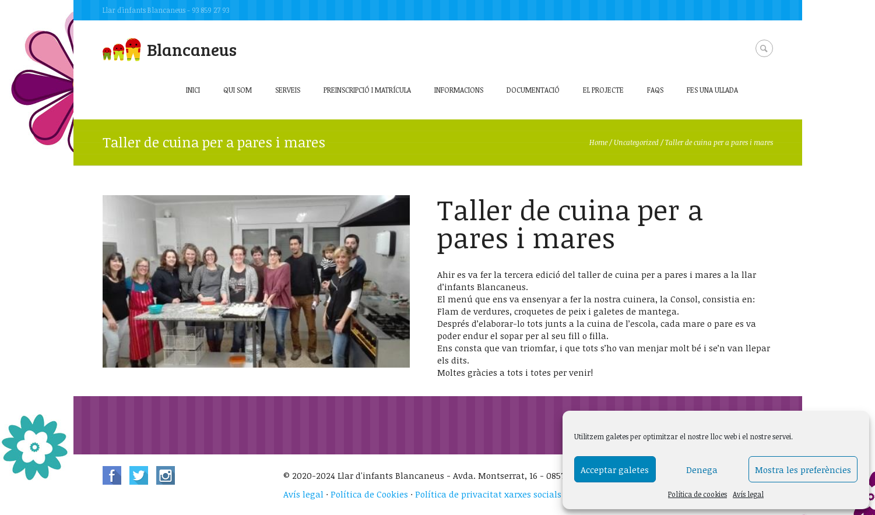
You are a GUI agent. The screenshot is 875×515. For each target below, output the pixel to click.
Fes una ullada (712, 89)
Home (598, 142)
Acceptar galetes (615, 469)
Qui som (237, 89)
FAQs (655, 89)
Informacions (458, 89)
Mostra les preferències (803, 469)
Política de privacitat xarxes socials (488, 494)
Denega (702, 469)
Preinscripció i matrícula (367, 89)
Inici (193, 89)
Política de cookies (697, 494)
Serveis (287, 89)
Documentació (533, 89)
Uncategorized (636, 142)
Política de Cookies (369, 494)
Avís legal (748, 494)
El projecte (603, 89)
